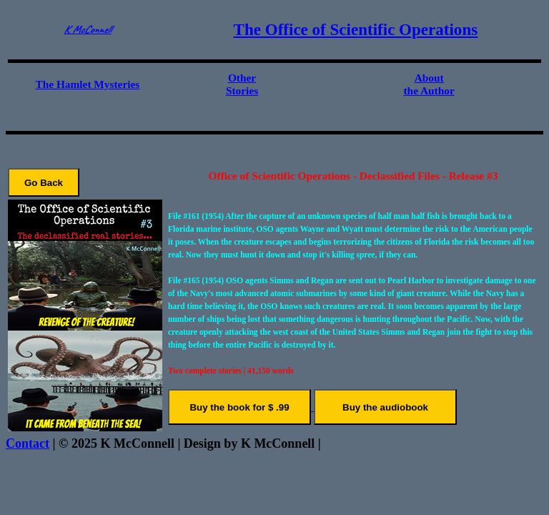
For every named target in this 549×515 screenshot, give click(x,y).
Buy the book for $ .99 (239, 407)
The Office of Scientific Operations (356, 29)
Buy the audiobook (385, 407)
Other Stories (242, 84)
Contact (27, 443)
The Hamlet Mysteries (87, 84)
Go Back (43, 182)
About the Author (428, 84)
